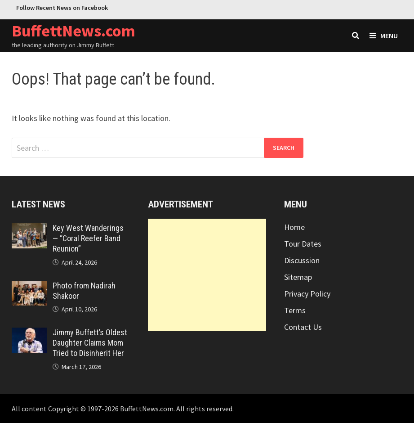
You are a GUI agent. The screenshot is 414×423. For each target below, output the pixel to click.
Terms (295, 310)
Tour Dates (302, 243)
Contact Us (303, 327)
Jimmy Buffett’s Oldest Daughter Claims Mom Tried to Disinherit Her (90, 343)
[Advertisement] (207, 275)
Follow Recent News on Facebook (62, 8)
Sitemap (298, 277)
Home (294, 227)
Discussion (302, 260)
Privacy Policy (307, 293)
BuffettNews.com (73, 31)
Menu (383, 35)
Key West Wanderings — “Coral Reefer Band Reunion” (88, 238)
